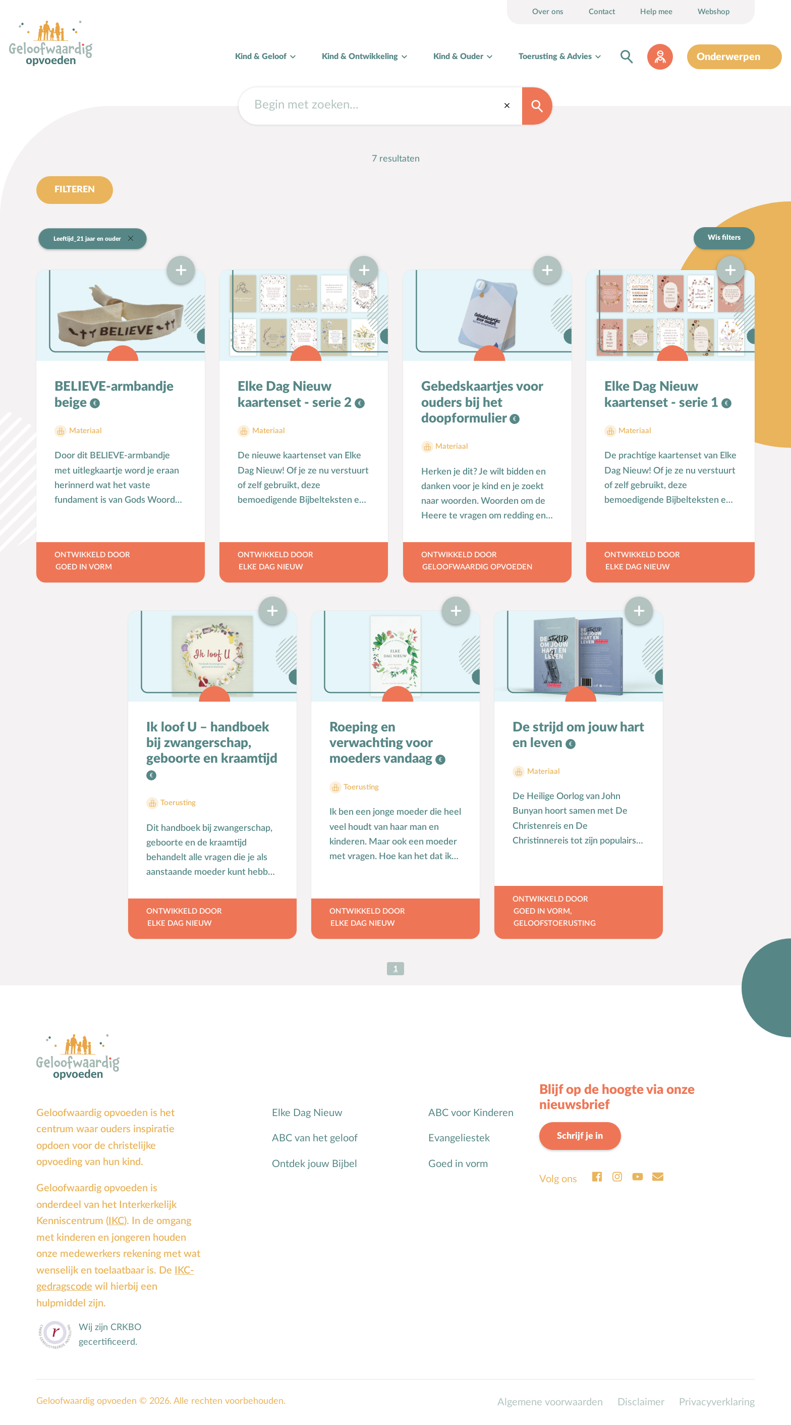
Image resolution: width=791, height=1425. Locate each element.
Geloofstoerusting (555, 923)
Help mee (656, 12)
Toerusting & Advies (555, 56)
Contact (602, 12)
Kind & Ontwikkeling (360, 56)
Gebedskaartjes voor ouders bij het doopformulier (482, 402)
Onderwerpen (728, 57)
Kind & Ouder (458, 56)
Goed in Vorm (83, 567)
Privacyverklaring (717, 1402)
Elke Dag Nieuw (271, 567)
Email (657, 1176)
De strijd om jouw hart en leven (578, 735)
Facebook (597, 1176)
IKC (116, 1221)
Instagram (617, 1176)
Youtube (637, 1176)
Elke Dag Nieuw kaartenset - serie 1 (662, 394)
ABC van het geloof (315, 1138)
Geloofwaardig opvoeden (477, 567)
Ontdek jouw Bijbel (314, 1164)
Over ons (547, 12)
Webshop (713, 12)
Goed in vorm (458, 1164)
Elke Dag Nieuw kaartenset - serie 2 (296, 394)
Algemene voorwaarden (550, 1402)
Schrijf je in (580, 1136)
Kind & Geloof (261, 56)
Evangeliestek (459, 1138)
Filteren (74, 189)
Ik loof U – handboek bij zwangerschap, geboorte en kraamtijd (211, 743)
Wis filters (724, 237)
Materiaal (85, 431)
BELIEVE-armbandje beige (114, 394)
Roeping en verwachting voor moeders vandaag (382, 743)
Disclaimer (640, 1402)
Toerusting (178, 803)
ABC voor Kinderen (471, 1113)
